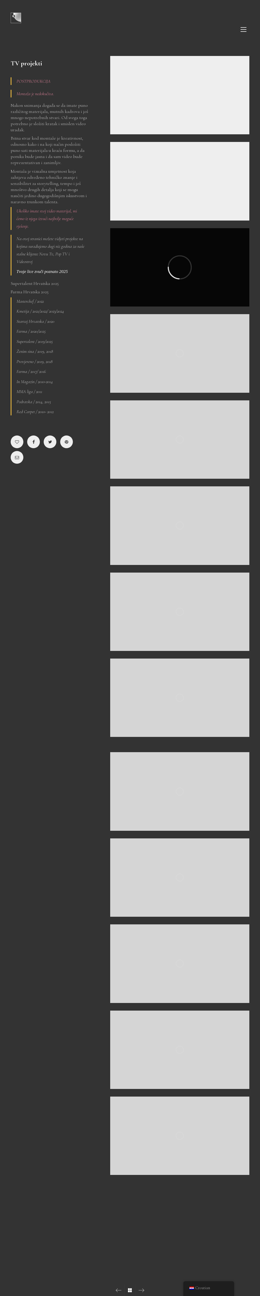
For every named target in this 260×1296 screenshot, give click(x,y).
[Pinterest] (66, 441)
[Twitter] (50, 441)
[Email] (17, 457)
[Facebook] (33, 441)
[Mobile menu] (243, 29)
